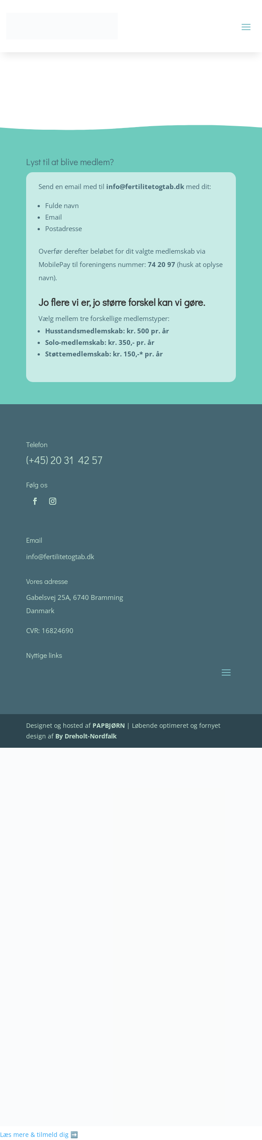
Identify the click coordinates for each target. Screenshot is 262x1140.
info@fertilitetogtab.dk (146, 186)
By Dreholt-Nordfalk (86, 736)
